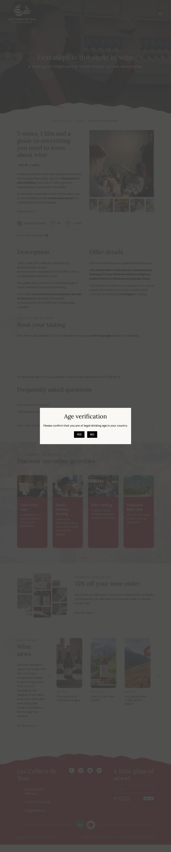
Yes (79, 434)
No (92, 434)
